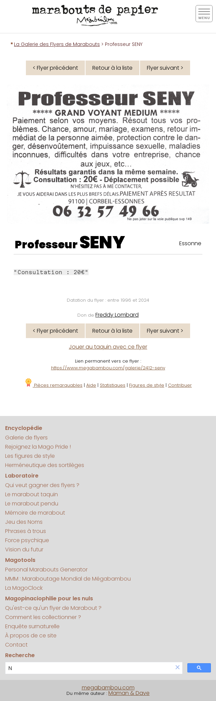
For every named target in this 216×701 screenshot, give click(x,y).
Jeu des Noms (24, 522)
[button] (177, 668)
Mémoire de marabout (35, 513)
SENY (102, 242)
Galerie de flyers (26, 437)
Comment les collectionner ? (43, 617)
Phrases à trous (25, 531)
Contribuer (180, 385)
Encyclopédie (23, 428)
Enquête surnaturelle (32, 626)
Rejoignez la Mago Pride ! (38, 447)
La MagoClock (24, 588)
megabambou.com (108, 687)
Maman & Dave (129, 693)
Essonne (190, 243)
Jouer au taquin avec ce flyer (108, 347)
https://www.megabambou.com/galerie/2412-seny (108, 368)
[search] (89, 668)
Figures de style (146, 385)
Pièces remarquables (53, 385)
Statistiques (112, 385)
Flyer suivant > (165, 68)
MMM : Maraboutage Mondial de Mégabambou (68, 579)
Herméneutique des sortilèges (44, 465)
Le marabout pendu (31, 503)
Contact (16, 645)
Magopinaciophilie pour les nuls (49, 598)
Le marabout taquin (31, 494)
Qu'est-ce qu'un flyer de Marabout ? (53, 608)
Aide (91, 385)
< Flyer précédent (55, 68)
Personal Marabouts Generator (46, 569)
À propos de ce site (31, 635)
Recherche (20, 655)
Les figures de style (30, 456)
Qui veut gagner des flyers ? (42, 485)
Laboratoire (21, 476)
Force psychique (27, 540)
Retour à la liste (112, 68)
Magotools (20, 560)
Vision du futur (24, 549)
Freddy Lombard (117, 315)
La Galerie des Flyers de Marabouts (57, 44)
